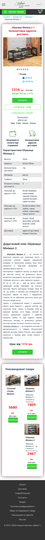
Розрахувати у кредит (22, 113)
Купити (22, 100)
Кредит (22, 502)
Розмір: (23, 74)
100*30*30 (28, 82)
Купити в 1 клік (22, 107)
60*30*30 (27, 78)
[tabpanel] (22, 51)
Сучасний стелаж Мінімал (11, 391)
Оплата (22, 484)
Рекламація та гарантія (22, 515)
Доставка (22, 489)
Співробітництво (22, 493)
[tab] (17, 69)
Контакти (22, 498)
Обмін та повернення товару (22, 511)
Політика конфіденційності (22, 506)
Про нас (22, 519)
